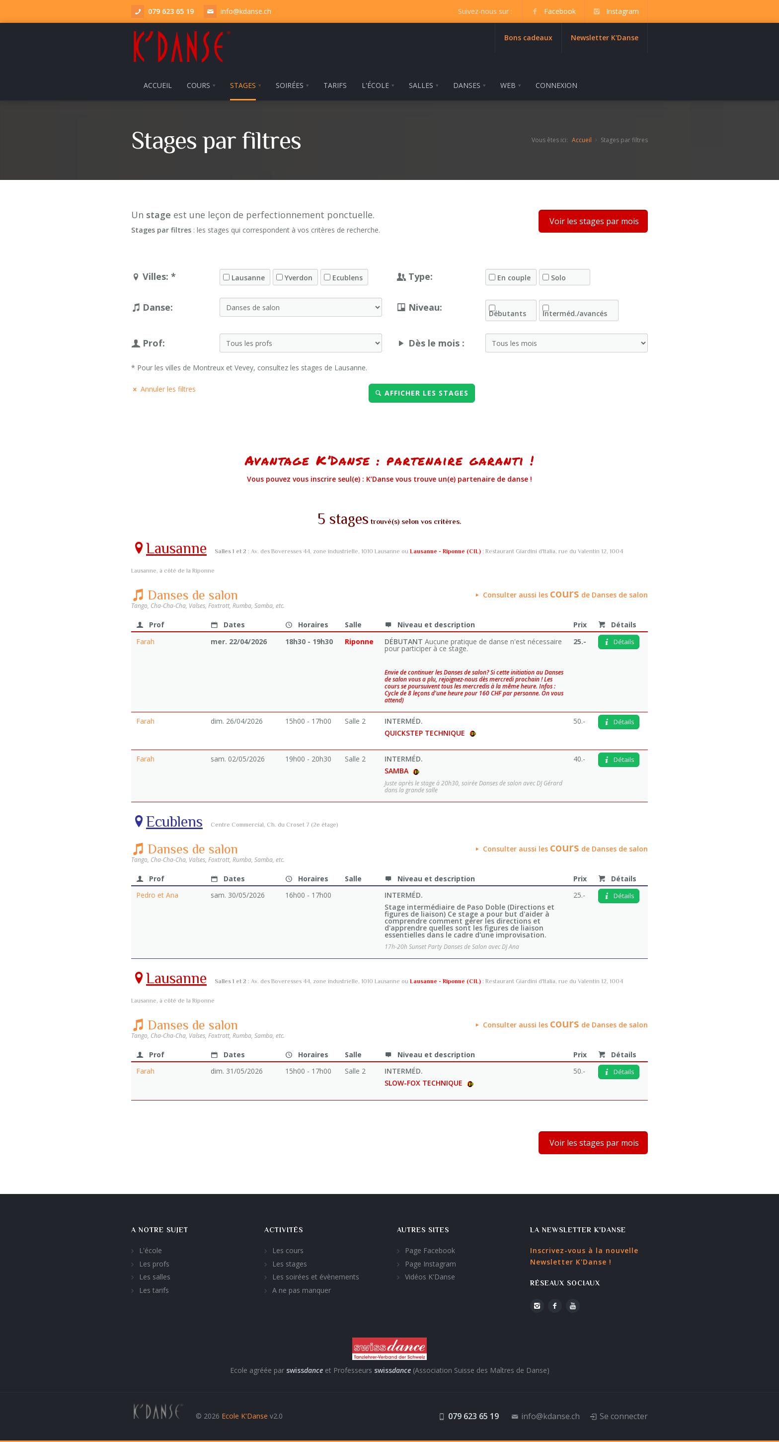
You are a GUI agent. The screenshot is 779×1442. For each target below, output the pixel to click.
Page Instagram (430, 1264)
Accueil (582, 140)
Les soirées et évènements (315, 1276)
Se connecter (624, 1416)
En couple (514, 277)
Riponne (359, 641)
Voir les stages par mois (593, 221)
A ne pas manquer (301, 1290)
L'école (150, 1250)
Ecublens (347, 277)
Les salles (154, 1276)
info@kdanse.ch (246, 11)
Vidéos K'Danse (430, 1276)
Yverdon (298, 277)
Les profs (154, 1264)
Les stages (289, 1264)
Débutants (507, 313)
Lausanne (248, 277)
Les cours (288, 1250)
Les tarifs (154, 1290)
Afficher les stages (421, 393)
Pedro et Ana (157, 895)
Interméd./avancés (575, 313)
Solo (558, 277)
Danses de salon (184, 595)
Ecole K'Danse (245, 1416)
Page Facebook (430, 1250)
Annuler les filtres (163, 389)
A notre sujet (159, 1230)
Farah (145, 641)
